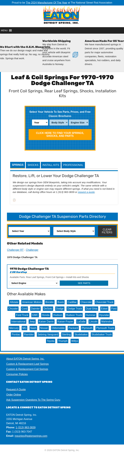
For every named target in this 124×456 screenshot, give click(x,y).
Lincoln (93, 321)
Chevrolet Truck (104, 302)
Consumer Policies (17, 374)
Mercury (14, 328)
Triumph (62, 341)
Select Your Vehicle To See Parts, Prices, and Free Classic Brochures (60, 113)
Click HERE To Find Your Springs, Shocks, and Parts (60, 134)
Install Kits (50, 165)
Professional (73, 165)
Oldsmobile (58, 328)
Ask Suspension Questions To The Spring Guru (33, 399)
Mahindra (106, 321)
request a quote (86, 192)
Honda (46, 315)
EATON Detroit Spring (62, 16)
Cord (24, 308)
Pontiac (16, 334)
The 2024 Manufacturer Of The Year (46, 2)
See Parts (84, 283)
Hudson (57, 315)
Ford (114, 308)
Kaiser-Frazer (65, 321)
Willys (74, 341)
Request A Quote (16, 389)
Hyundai (104, 315)
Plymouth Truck (105, 328)
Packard (73, 328)
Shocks (32, 165)
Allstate (14, 302)
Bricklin (49, 302)
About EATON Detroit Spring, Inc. (25, 358)
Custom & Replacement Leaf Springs (27, 364)
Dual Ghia (91, 308)
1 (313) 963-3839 (26, 427)
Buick (60, 302)
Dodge (60, 308)
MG (24, 328)
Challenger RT (15, 250)
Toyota (50, 341)
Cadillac (72, 302)
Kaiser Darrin (46, 321)
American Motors (32, 302)
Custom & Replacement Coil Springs (27, 369)
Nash (33, 328)
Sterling (66, 334)
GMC (35, 315)
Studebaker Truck (102, 334)
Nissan (44, 328)
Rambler (29, 334)
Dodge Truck (74, 308)
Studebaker (81, 334)
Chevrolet (86, 302)
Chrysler (13, 308)
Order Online (13, 394)
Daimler (35, 308)
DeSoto (48, 308)
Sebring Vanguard (48, 334)
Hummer (91, 315)
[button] (4, 30)
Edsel (104, 308)
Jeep (32, 321)
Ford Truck (22, 315)
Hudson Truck (74, 315)
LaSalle (81, 321)
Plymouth (87, 328)
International (18, 321)
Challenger (32, 250)
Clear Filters (107, 231)
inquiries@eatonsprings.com (31, 435)
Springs (17, 164)
